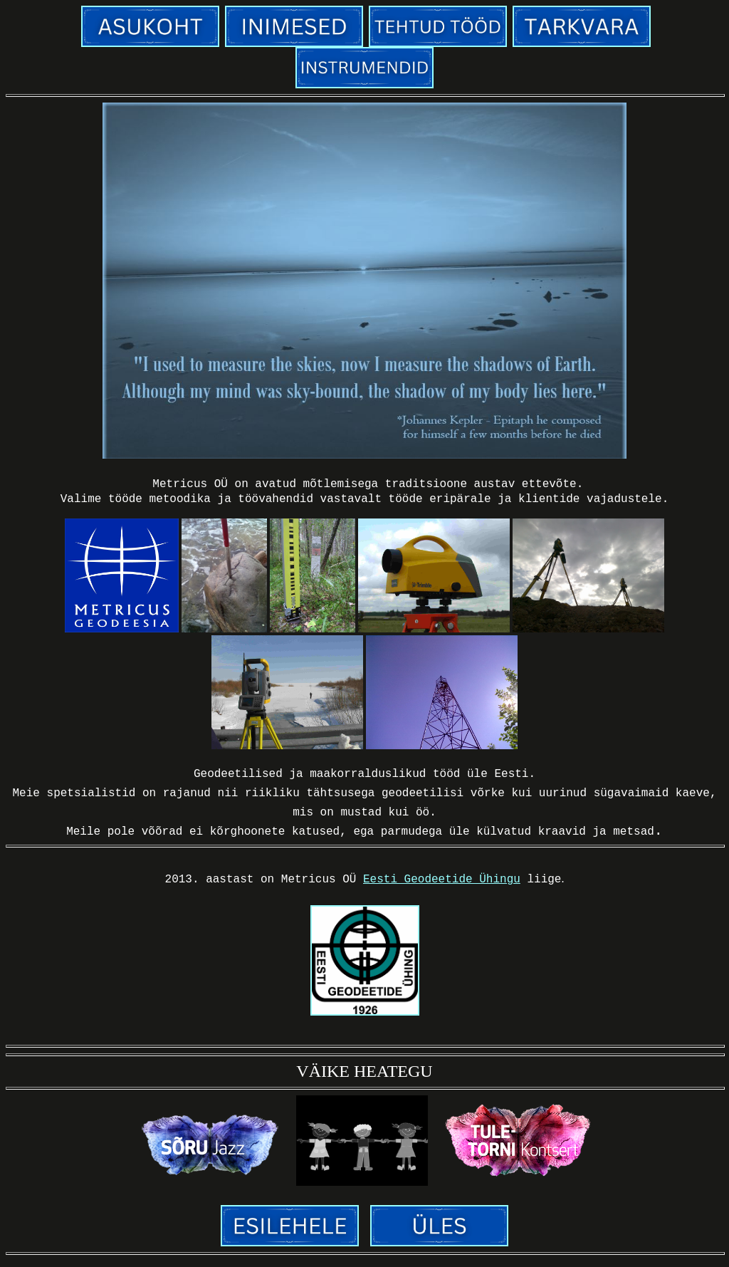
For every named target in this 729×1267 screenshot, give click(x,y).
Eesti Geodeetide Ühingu (441, 884)
